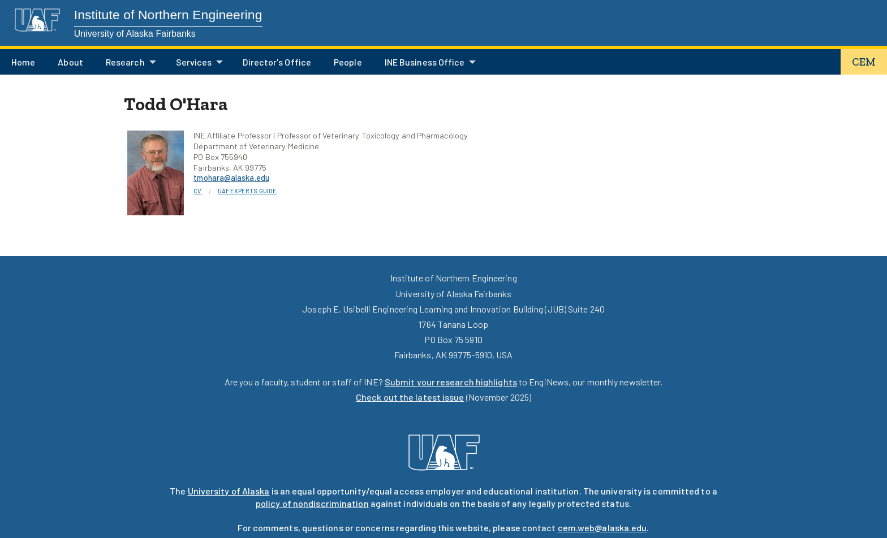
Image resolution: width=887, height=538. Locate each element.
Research (125, 62)
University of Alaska (229, 490)
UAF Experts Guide (247, 190)
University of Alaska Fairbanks (135, 33)
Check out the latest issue (410, 397)
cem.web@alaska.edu (602, 527)
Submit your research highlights (451, 381)
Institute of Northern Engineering (168, 14)
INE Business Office (425, 62)
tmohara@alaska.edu (231, 178)
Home (23, 62)
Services (194, 62)
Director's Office (277, 62)
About (70, 62)
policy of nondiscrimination (312, 503)
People (348, 62)
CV (197, 190)
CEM (864, 61)
